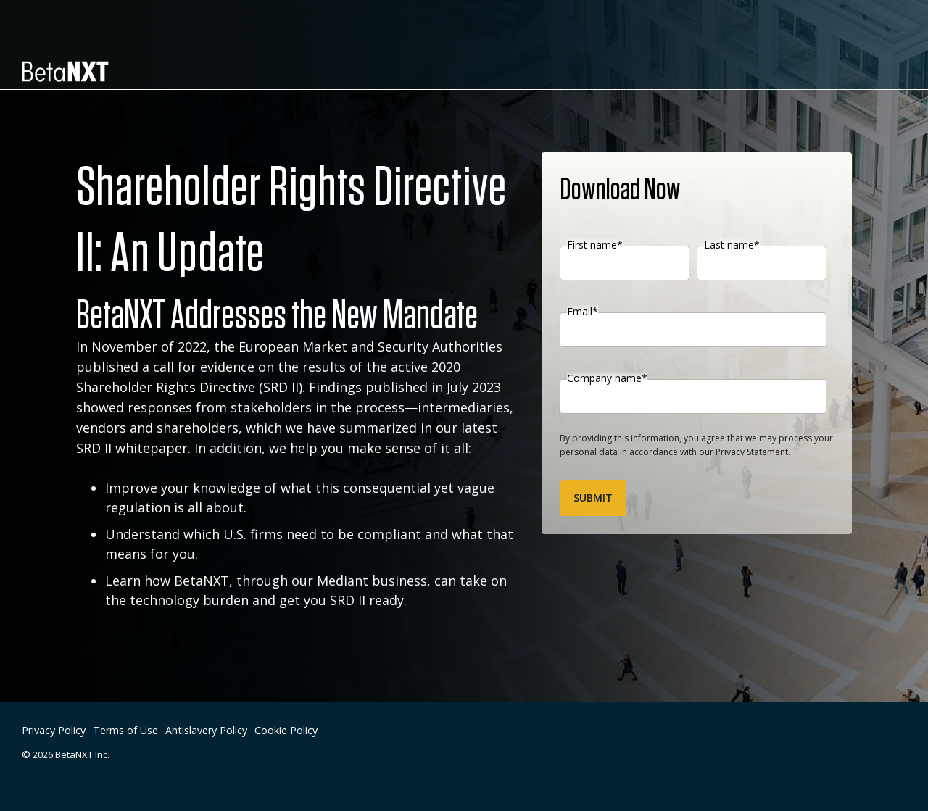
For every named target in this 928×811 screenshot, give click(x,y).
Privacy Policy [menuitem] (54, 730)
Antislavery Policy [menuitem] (206, 730)
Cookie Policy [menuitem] (286, 730)
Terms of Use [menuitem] (125, 730)
